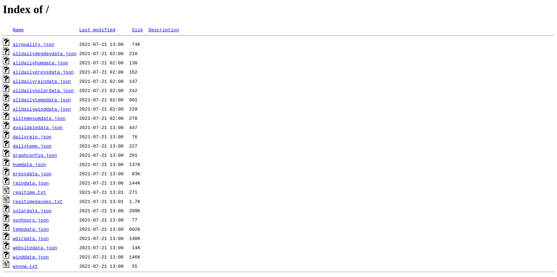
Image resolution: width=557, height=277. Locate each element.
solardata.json (32, 210)
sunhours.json (31, 220)
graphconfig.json (35, 155)
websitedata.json (35, 247)
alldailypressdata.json (43, 72)
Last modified (97, 29)
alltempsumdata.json (39, 118)
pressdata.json (32, 173)
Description (163, 29)
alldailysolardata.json (43, 90)
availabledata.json (38, 127)
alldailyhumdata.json (40, 62)
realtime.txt (29, 192)
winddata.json (31, 257)
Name (18, 29)
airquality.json (33, 44)
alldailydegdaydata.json (44, 53)
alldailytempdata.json (42, 99)
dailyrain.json (32, 136)
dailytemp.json (32, 146)
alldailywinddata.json (42, 109)
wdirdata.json (31, 238)
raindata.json (31, 183)
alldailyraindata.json (42, 81)
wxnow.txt (25, 266)
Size (137, 29)
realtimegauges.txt (38, 201)
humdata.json (29, 164)
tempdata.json (31, 229)
